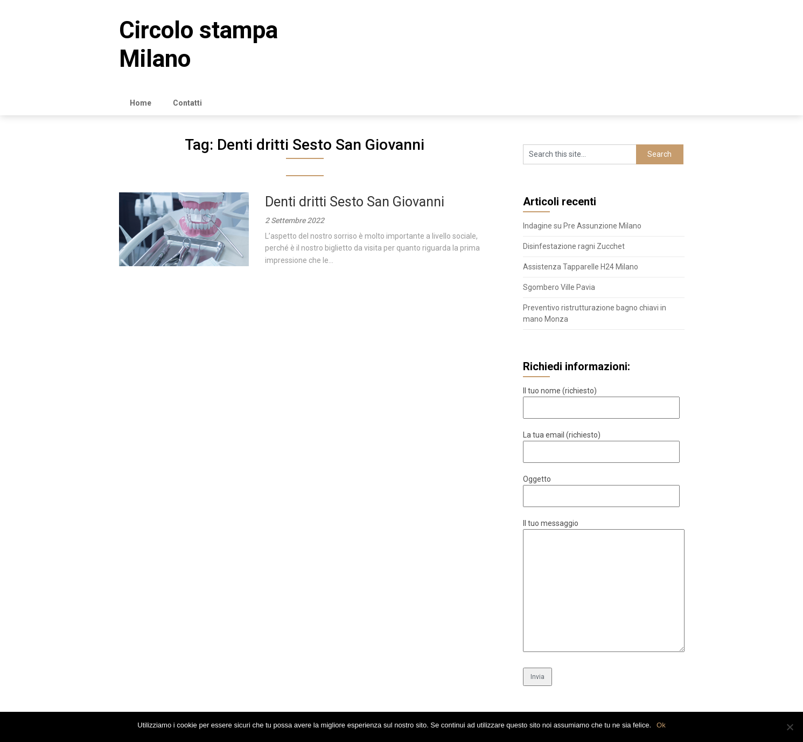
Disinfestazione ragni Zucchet (574, 246)
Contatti (187, 103)
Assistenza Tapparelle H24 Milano (580, 266)
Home (140, 103)
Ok (661, 725)
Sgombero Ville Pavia (559, 287)
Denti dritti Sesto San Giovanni (354, 202)
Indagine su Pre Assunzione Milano (582, 225)
